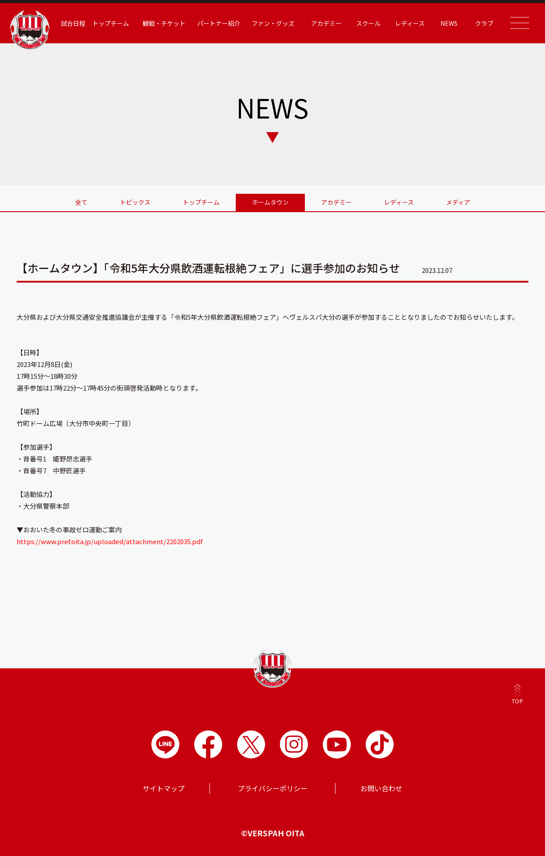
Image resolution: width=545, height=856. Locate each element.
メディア (458, 202)
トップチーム (110, 23)
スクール (368, 23)
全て (81, 202)
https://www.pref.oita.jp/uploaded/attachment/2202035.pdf (110, 541)
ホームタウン (270, 202)
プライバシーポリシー (272, 788)
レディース (410, 23)
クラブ (484, 23)
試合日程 (73, 23)
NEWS (449, 23)
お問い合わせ (381, 788)
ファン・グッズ (273, 23)
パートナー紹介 (218, 23)
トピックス (135, 202)
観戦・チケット (164, 23)
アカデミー (326, 23)
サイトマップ (164, 788)
